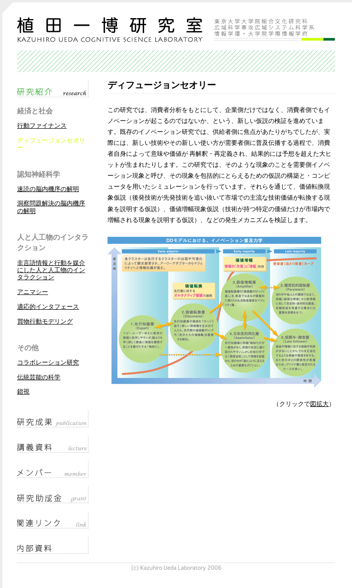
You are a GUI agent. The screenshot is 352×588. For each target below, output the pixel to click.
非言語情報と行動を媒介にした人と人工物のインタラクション (51, 270)
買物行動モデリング (45, 321)
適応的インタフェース (48, 307)
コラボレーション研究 (48, 362)
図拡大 (319, 404)
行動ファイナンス (42, 125)
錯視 (23, 391)
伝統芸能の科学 (38, 377)
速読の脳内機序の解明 (48, 189)
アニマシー (32, 292)
